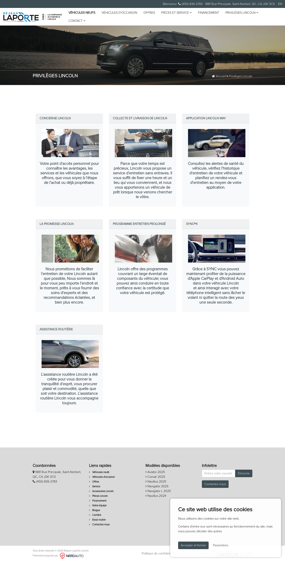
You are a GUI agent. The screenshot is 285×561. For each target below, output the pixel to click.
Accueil (219, 75)
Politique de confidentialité (159, 552)
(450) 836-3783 (190, 4)
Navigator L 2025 (158, 489)
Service (94, 485)
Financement (208, 12)
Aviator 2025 (155, 470)
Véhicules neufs (81, 12)
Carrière (95, 514)
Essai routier (97, 518)
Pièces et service (176, 12)
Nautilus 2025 (155, 480)
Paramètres (220, 545)
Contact (76, 20)
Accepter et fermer (193, 545)
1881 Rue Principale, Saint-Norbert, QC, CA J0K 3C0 (239, 4)
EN (280, 4)
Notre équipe (97, 504)
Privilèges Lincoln (241, 12)
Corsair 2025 (155, 475)
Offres (149, 12)
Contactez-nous (99, 523)
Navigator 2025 (156, 485)
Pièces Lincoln (98, 495)
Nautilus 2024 (155, 494)
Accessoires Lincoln (101, 490)
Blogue (94, 509)
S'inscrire (244, 472)
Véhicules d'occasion (119, 12)
